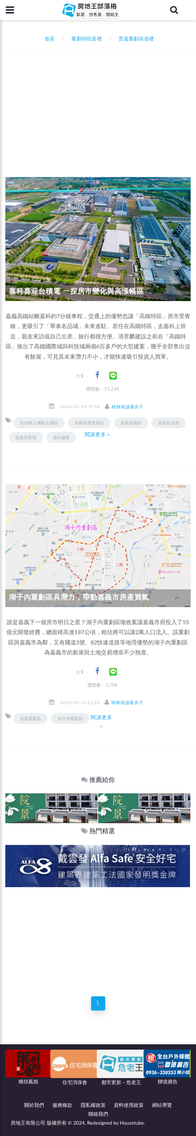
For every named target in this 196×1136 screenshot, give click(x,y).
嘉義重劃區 (30, 718)
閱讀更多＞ (98, 434)
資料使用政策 (129, 1105)
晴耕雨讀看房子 (128, 406)
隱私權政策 (93, 1105)
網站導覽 (162, 1105)
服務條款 (62, 1105)
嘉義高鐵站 (131, 422)
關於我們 (34, 1105)
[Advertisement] (100, 105)
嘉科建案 (61, 437)
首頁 (48, 39)
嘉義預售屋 (26, 437)
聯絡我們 (98, 1114)
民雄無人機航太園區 (39, 422)
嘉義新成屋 (168, 422)
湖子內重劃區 (70, 718)
